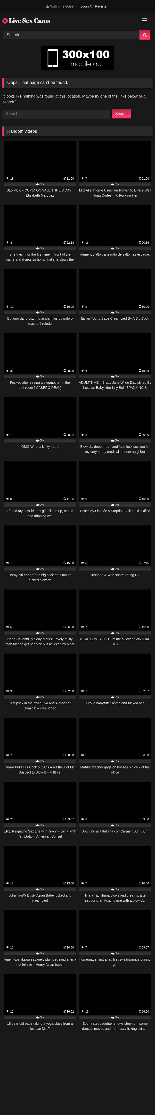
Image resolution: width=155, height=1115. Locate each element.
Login (84, 6)
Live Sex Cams (26, 20)
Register (101, 6)
